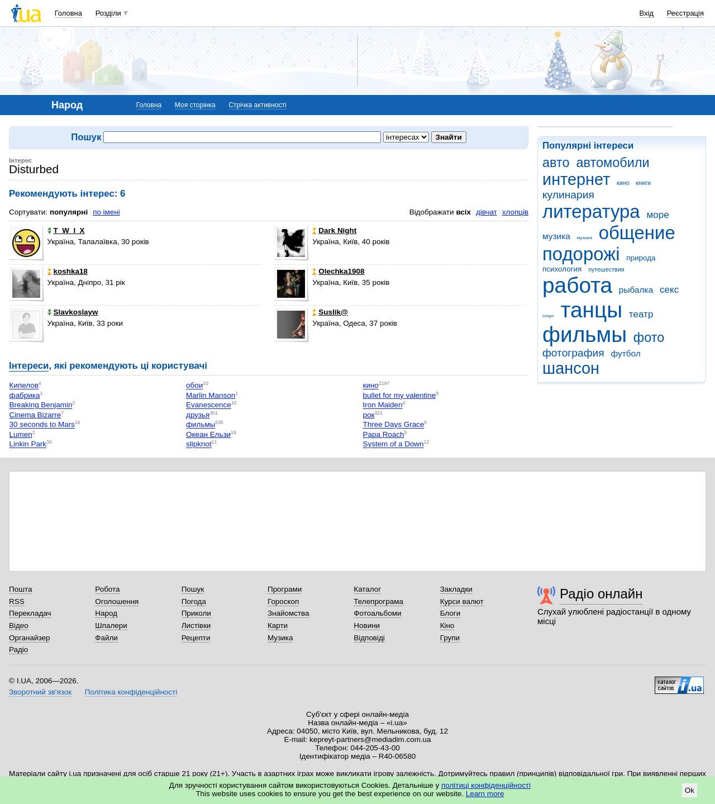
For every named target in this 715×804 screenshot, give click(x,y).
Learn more (485, 793)
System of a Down (393, 444)
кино (623, 182)
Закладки (456, 589)
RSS (17, 601)
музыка (584, 237)
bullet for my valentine (399, 395)
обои (194, 386)
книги (643, 182)
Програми (285, 589)
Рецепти (196, 638)
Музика (280, 638)
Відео (18, 625)
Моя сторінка (195, 105)
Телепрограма (378, 601)
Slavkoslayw (72, 312)
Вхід (647, 13)
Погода (194, 601)
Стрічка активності (257, 105)
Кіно (447, 625)
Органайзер (29, 638)
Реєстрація (685, 13)
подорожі (581, 254)
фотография (573, 353)
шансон (570, 368)
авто (556, 162)
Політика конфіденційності (131, 692)
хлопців (515, 212)
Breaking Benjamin (41, 405)
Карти (278, 625)
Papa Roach (383, 434)
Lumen (20, 434)
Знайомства (288, 613)
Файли (106, 638)
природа (640, 258)
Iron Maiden (383, 405)
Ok (689, 790)
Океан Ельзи (208, 434)
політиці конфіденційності (486, 785)
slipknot (199, 444)
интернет (576, 179)
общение (637, 232)
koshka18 (67, 271)
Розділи (108, 13)
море (657, 215)
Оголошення (117, 601)
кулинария (568, 195)
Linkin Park (27, 444)
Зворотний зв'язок (40, 692)
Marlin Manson (210, 395)
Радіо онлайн (601, 593)
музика (556, 236)
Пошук (193, 589)
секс (669, 289)
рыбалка (636, 289)
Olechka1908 (338, 271)
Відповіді (369, 638)
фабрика (24, 395)
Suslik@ (330, 312)
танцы (592, 310)
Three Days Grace (394, 425)
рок (369, 415)
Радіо (18, 649)
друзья (197, 415)
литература (591, 211)
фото (649, 337)
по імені (106, 212)
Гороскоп (283, 601)
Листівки (196, 625)
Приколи (196, 613)
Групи (450, 638)
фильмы (584, 334)
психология (561, 269)
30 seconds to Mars (42, 425)
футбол (625, 353)
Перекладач (30, 613)
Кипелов (24, 386)
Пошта (20, 589)
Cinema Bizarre (35, 415)
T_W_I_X (66, 230)
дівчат (486, 212)
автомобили (612, 162)
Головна (68, 13)
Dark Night (334, 230)
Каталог (367, 589)
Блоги (450, 613)
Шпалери (111, 625)
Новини (367, 625)
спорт (548, 315)
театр (641, 314)
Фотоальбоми (377, 613)
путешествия (606, 269)
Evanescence (208, 405)
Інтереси (29, 365)
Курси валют (462, 601)
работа (577, 285)
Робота (107, 589)
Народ (106, 613)
